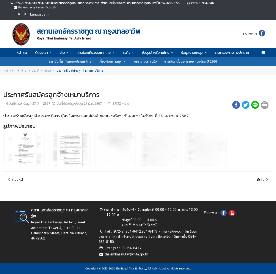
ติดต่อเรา (44, 52)
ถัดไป (263, 179)
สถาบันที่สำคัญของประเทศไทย (70, 61)
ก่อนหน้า (15, 179)
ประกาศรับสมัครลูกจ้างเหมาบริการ (79, 70)
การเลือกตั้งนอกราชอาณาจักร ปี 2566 (190, 61)
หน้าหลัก (9, 70)
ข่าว (65, 52)
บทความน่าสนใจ (145, 61)
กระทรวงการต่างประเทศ (232, 52)
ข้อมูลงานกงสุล (194, 52)
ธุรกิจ (129, 52)
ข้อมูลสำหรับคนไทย (158, 52)
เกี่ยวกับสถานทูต (113, 61)
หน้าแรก (22, 52)
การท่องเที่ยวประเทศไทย (96, 52)
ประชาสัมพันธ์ (41, 70)
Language (40, 14)
